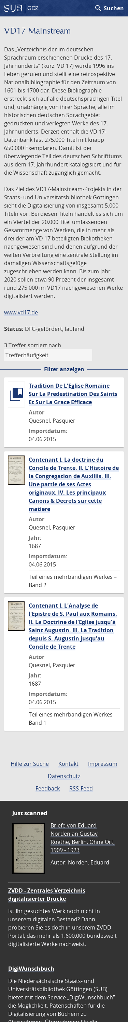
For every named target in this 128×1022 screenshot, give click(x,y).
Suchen (109, 8)
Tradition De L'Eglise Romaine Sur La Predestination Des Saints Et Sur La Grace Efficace (73, 394)
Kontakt (68, 764)
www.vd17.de (21, 312)
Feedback (47, 788)
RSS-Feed (81, 788)
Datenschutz (64, 776)
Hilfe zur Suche (30, 764)
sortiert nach (44, 345)
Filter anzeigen (64, 369)
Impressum (102, 764)
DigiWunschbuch (31, 968)
